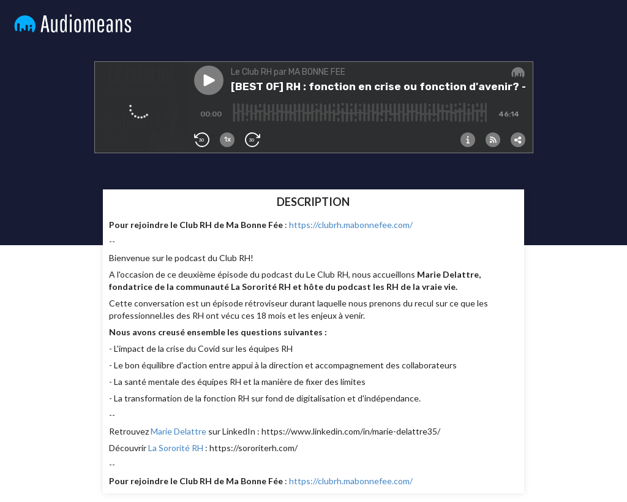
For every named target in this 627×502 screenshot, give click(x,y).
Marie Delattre (178, 431)
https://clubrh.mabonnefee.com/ (352, 224)
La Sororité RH (175, 448)
